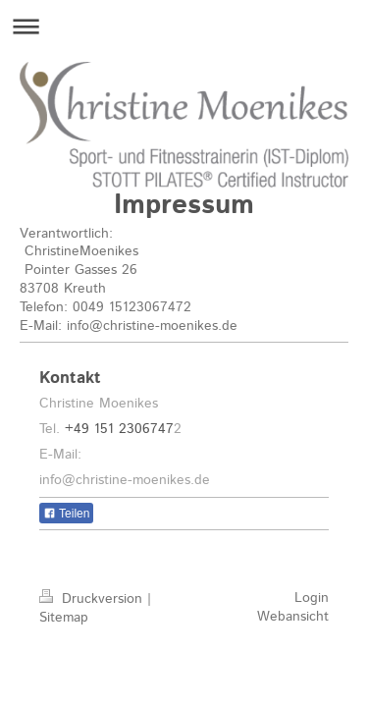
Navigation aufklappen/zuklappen (184, 26)
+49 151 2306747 (119, 429)
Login (311, 598)
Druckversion (93, 599)
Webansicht (293, 616)
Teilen (66, 513)
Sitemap (63, 617)
